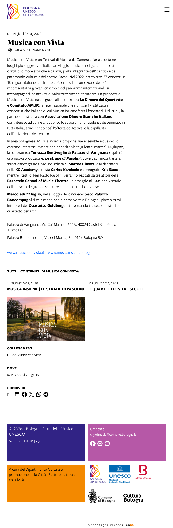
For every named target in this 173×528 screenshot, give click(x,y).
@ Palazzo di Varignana (23, 374)
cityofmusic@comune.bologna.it (113, 434)
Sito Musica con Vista (26, 354)
